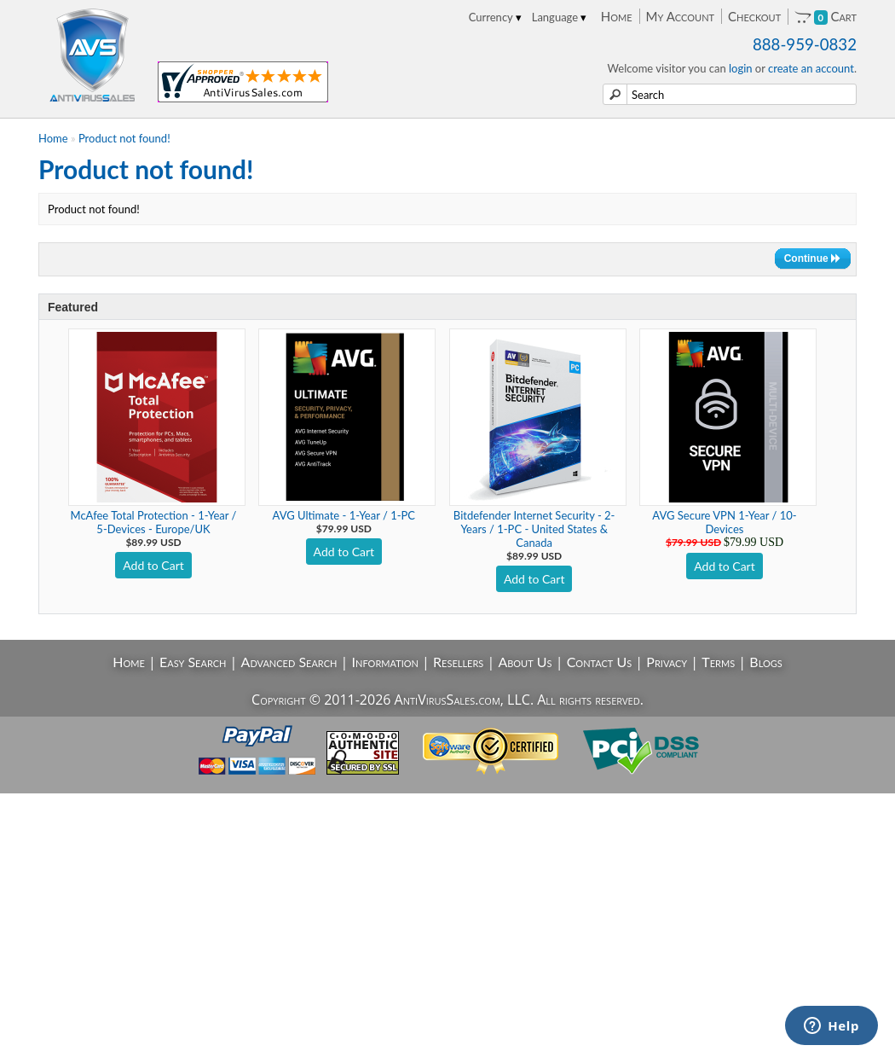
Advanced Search (289, 661)
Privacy (666, 661)
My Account (680, 16)
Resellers (458, 661)
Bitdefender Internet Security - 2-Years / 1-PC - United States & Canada (534, 528)
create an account (811, 68)
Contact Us (599, 661)
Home (616, 16)
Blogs (765, 661)
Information (385, 661)
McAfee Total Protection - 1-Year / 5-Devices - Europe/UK (154, 522)
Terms (718, 661)
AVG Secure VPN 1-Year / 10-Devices (724, 522)
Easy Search (193, 661)
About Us (524, 661)
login (741, 68)
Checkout (754, 16)
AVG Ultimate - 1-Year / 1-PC (344, 515)
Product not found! (124, 138)
